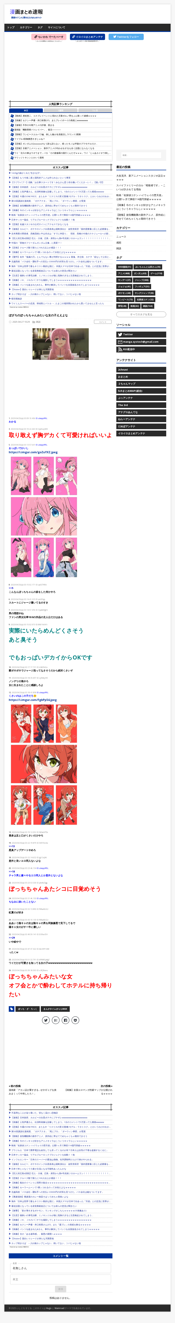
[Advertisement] (87, 72)
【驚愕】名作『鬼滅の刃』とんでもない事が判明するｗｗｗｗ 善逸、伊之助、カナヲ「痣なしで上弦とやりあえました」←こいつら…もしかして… (80, 257)
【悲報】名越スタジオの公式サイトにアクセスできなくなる (39, 224)
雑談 (38, 321)
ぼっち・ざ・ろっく (27, 1008)
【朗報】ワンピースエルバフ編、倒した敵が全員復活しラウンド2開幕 (47, 134)
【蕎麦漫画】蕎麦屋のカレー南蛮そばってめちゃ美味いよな (39, 1196)
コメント (103, 322)
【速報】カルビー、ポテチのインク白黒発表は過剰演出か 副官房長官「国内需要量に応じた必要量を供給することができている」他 (74, 229)
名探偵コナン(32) (145, 299)
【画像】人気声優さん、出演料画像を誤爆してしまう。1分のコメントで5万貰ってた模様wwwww (57, 191)
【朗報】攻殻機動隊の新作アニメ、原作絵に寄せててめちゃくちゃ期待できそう (49, 205)
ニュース (121, 236)
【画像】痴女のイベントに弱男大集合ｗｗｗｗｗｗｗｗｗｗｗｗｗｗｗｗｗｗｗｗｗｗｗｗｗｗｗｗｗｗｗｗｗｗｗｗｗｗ (69, 1182)
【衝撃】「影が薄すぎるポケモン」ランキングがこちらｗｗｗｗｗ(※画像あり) (48, 1210)
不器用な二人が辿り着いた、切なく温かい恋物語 (34, 1112)
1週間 (60, 110)
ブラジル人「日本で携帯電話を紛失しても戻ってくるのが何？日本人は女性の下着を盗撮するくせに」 (59, 1150)
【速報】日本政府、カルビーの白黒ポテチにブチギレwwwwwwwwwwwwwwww (49, 187)
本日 (26, 110)
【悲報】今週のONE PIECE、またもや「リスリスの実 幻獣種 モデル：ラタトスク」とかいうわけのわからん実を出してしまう (70, 196)
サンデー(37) (124, 280)
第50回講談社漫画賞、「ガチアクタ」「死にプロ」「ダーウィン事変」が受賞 (48, 201)
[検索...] (141, 155)
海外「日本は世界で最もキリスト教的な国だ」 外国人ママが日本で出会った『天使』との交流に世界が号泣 (62, 266)
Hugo (48, 1308)
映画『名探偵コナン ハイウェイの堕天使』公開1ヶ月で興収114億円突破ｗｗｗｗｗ (51, 215)
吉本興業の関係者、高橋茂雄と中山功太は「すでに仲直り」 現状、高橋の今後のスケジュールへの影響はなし (64, 233)
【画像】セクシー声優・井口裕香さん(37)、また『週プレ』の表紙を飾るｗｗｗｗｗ (51, 1224)
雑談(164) (148, 306)
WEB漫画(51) (124, 266)
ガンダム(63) (140, 273)
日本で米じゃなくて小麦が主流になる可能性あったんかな (38, 1168)
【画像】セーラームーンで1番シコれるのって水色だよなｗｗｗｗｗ (43, 252)
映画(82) (135, 306)
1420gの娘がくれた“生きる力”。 (26, 173)
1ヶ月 (95, 110)
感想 (118, 242)
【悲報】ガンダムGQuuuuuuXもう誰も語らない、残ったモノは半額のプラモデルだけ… (55, 143)
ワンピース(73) (125, 299)
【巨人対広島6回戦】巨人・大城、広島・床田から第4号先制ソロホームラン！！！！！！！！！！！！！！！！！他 (66, 238)
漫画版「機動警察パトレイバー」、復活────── (37, 129)
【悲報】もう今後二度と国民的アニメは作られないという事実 (40, 177)
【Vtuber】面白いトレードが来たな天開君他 (32, 289)
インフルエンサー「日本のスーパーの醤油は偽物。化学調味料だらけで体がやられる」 (52, 1159)
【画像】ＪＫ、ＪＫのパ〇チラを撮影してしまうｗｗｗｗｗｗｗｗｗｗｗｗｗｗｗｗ (51, 280)
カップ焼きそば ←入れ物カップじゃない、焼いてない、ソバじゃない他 (46, 294)
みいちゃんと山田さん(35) (147, 266)
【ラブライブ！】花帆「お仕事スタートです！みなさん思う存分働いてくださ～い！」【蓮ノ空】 (57, 182)
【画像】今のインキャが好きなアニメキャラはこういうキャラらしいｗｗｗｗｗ (49, 210)
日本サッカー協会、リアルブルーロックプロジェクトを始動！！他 (43, 219)
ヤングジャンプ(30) (144, 293)
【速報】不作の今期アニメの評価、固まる (34, 125)
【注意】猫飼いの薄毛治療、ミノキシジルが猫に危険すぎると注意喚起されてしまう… (52, 275)
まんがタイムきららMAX (55, 1008)
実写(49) (122, 306)
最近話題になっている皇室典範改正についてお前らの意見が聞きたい (44, 270)
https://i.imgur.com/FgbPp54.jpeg (33, 700)
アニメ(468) (124, 273)
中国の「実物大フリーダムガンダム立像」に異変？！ (36, 243)
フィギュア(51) (142, 286)
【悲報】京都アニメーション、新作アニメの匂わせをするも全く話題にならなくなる (54, 148)
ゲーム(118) (156, 273)
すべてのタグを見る (141, 314)
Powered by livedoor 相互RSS (19, 307)
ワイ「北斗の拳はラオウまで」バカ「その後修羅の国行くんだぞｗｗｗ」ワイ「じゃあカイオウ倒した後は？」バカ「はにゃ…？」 (76, 153)
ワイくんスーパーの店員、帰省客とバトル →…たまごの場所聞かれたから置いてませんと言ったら (57, 303)
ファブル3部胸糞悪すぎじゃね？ (29, 139)
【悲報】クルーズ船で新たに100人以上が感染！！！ (36, 247)
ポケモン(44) (124, 293)
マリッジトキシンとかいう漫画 (29, 157)
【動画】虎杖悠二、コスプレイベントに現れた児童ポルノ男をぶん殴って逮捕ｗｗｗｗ (55, 115)
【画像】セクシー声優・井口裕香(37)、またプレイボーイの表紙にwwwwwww (51, 120)
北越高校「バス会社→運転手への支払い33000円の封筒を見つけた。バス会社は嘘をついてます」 (57, 261)
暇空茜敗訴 (16, 298)
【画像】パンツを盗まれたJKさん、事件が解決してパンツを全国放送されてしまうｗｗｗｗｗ (55, 284)
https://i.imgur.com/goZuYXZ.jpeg (33, 452)
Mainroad (59, 1308)
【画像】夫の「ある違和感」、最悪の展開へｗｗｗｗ (36, 1234)
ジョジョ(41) (124, 286)
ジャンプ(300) (141, 280)
